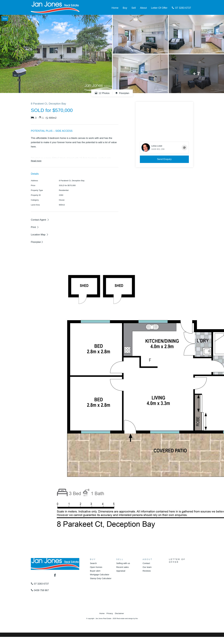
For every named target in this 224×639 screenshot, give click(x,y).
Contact (146, 563)
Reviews (147, 571)
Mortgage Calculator (99, 574)
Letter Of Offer (159, 7)
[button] (35, 227)
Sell (133, 7)
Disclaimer (119, 613)
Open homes (96, 567)
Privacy (110, 613)
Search (93, 563)
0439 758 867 (40, 590)
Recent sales (122, 567)
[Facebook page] (55, 575)
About (143, 7)
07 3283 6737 (181, 7)
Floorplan (122, 93)
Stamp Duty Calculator (100, 578)
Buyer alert (95, 571)
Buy (125, 7)
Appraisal (120, 571)
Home (115, 7)
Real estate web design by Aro (127, 618)
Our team (147, 567)
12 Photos (102, 93)
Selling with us (123, 563)
